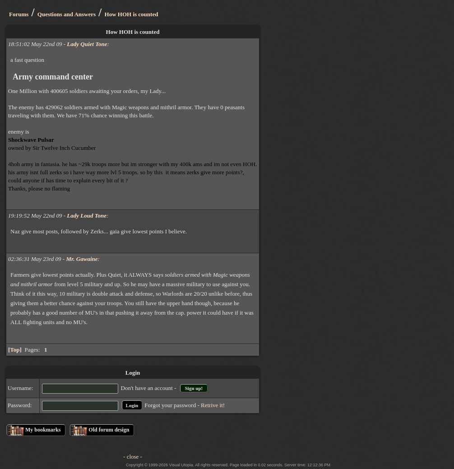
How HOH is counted (131, 14)
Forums (18, 14)
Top (14, 349)
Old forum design (108, 430)
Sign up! (194, 388)
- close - (132, 456)
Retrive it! (213, 405)
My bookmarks (42, 430)
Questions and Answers (66, 14)
